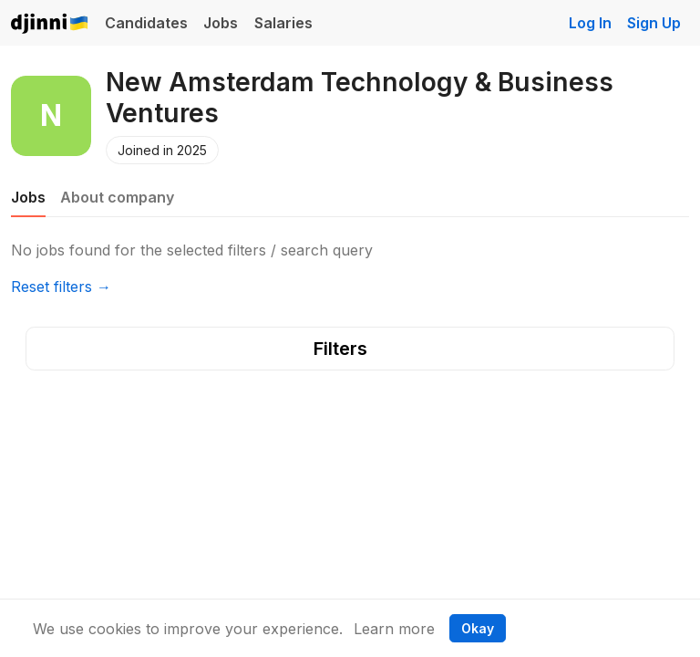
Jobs (220, 23)
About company (117, 197)
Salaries (283, 23)
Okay (477, 628)
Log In (590, 23)
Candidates (146, 23)
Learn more (394, 629)
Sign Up (654, 23)
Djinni (50, 24)
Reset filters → (61, 286)
